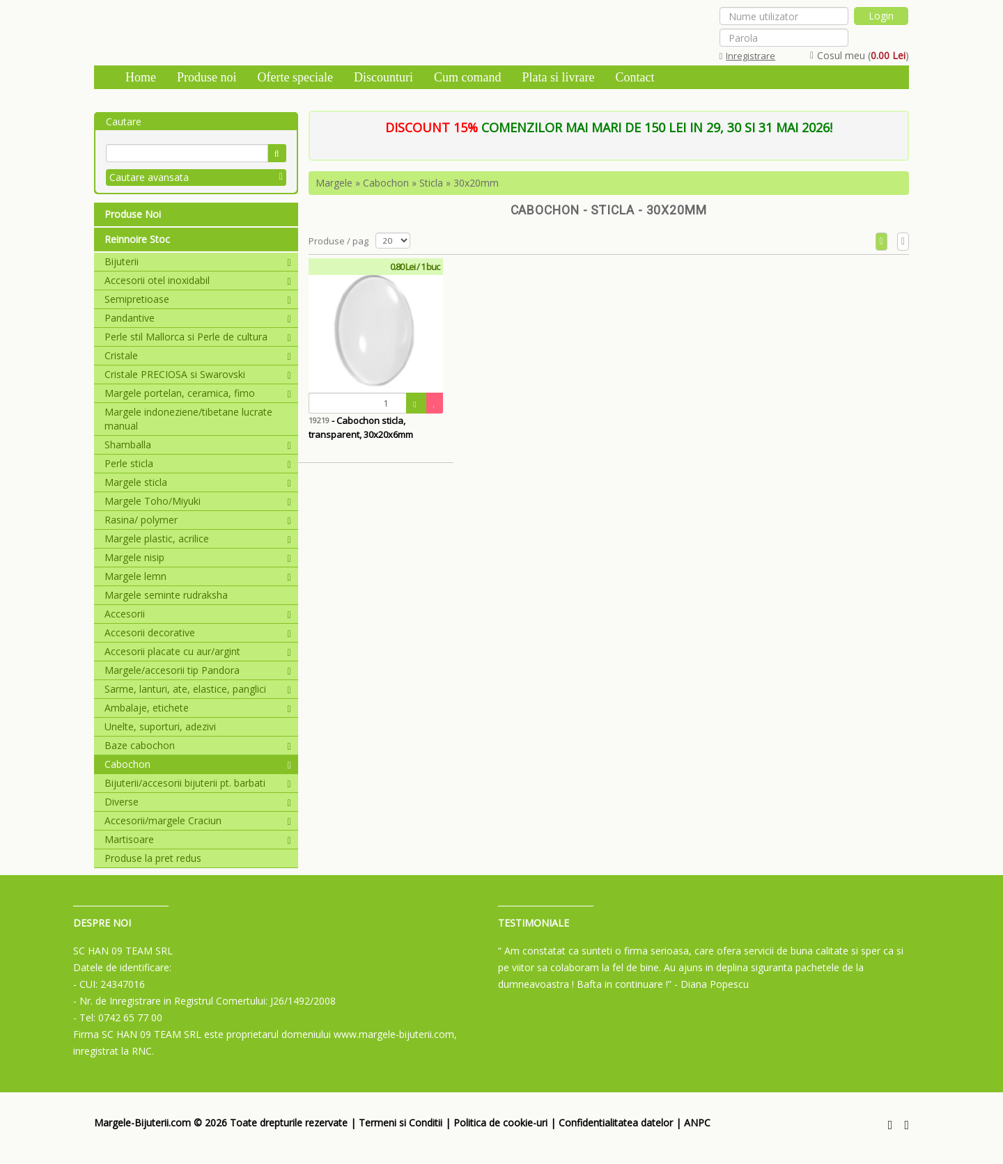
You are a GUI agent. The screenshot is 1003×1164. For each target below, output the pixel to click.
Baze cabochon (197, 745)
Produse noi (207, 77)
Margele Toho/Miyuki (197, 501)
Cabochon (197, 764)
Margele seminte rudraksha (166, 594)
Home (140, 77)
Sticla (431, 182)
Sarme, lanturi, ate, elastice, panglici (197, 688)
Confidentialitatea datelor (616, 1122)
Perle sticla (197, 463)
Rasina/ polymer (197, 519)
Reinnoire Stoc (137, 239)
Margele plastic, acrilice (197, 538)
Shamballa (197, 444)
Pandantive (197, 317)
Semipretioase (197, 299)
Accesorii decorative (197, 632)
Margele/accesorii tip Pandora (197, 670)
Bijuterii (197, 261)
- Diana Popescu (711, 984)
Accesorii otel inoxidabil (197, 280)
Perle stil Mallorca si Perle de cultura (197, 336)
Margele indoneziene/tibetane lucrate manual (188, 418)
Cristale (197, 355)
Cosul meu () (859, 55)
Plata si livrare (558, 77)
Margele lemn (197, 576)
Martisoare (197, 839)
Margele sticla (197, 482)
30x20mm (476, 182)
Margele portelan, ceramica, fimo (197, 393)
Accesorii (197, 613)
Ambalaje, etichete (197, 707)
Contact (634, 77)
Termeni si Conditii (400, 1122)
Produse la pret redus (152, 858)
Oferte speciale (295, 77)
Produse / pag (338, 241)
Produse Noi (132, 214)
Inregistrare (748, 55)
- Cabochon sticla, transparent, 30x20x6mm (361, 427)
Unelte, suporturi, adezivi (160, 726)
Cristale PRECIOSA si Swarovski (197, 374)
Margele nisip (197, 557)
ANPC (697, 1122)
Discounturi (383, 77)
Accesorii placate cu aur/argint (197, 651)
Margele (334, 182)
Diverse (197, 801)
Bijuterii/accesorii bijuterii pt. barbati (197, 782)
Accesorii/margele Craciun (197, 820)
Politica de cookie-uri (500, 1122)
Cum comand (468, 77)
